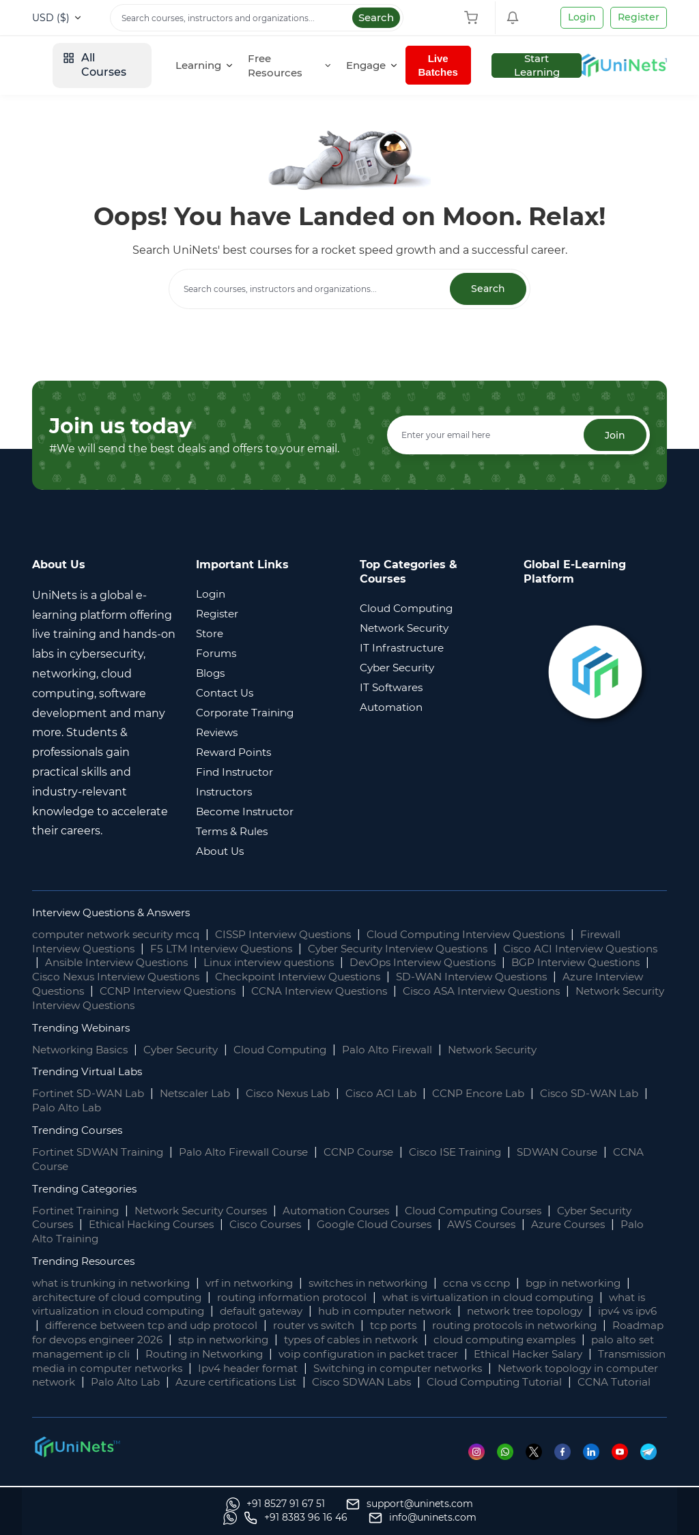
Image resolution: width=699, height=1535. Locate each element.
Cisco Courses (327, 1224)
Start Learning (623, 65)
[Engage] (459, 65)
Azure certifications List (543, 1382)
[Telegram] (653, 1465)
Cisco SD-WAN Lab (613, 1093)
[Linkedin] (596, 1465)
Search (376, 17)
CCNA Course (69, 1166)
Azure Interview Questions (176, 991)
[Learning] (297, 65)
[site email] (613, 1518)
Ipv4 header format (513, 1368)
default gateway (315, 1311)
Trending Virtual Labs (90, 1072)
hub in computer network (446, 1311)
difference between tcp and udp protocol (238, 1325)
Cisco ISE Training (473, 1152)
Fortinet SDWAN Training (101, 1152)
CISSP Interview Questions (300, 935)
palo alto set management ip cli (252, 1354)
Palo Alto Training (139, 1239)
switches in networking (391, 1283)
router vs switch (411, 1325)
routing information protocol (318, 1297)
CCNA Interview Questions (499, 991)
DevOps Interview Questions (508, 962)
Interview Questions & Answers (117, 913)
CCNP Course (372, 1152)
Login (582, 17)
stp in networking (372, 1340)
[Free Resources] (380, 65)
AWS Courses (554, 1224)
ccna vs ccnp (506, 1283)
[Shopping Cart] (474, 17)
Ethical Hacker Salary (137, 1368)
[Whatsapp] (508, 1465)
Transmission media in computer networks (327, 1368)
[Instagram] (479, 1465)
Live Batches (526, 65)
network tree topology (595, 1311)
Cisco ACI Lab (397, 1093)
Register (638, 17)
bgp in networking (608, 1283)
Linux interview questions (343, 962)
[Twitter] (537, 1465)
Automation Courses (354, 1210)
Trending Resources (87, 1261)
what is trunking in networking (117, 1283)
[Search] (256, 17)
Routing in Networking (417, 1354)
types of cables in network (508, 1340)
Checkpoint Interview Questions (443, 977)
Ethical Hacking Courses (206, 1224)
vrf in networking (264, 1283)
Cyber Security (190, 1049)
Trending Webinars (84, 1027)
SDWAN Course (580, 1152)
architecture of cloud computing (134, 1297)
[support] (215, 1518)
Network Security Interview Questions (262, 1005)
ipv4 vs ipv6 (77, 1325)
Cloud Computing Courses (500, 1210)
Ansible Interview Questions (180, 962)
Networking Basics (83, 1049)
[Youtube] (625, 1465)
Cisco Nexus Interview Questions (248, 977)
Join (613, 436)
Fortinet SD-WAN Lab (90, 1093)
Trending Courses (80, 1130)
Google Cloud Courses (441, 1224)
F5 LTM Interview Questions (233, 948)
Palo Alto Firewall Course (252, 1152)
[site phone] (486, 1518)
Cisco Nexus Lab (300, 1093)
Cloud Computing (296, 1049)
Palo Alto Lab (80, 1108)
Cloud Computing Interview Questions (494, 935)
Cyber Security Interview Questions (422, 948)
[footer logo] (76, 1460)
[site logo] (81, 65)
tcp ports (495, 1325)
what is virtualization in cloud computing (523, 1297)
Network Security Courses (210, 1210)
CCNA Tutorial (317, 1396)
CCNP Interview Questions (337, 991)
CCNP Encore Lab (498, 1093)
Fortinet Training (78, 1210)
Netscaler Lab (202, 1093)
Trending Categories (88, 1188)
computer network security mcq (121, 935)
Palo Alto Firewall (408, 1049)
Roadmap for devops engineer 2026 (210, 1340)
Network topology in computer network (267, 1382)
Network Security (517, 1049)
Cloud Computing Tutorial (191, 1396)
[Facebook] (567, 1465)
